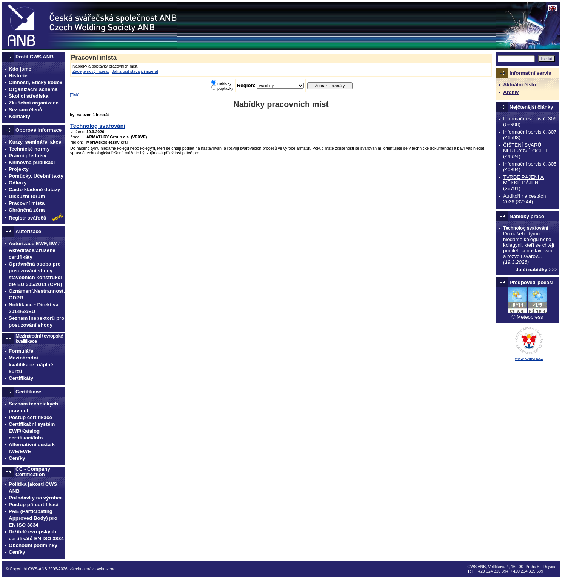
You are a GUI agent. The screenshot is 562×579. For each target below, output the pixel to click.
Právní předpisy (27, 155)
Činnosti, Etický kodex (35, 82)
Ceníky (17, 458)
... (202, 153)
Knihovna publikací (32, 162)
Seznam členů (25, 109)
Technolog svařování (525, 228)
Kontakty (19, 116)
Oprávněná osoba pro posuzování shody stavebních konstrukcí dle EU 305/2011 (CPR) (35, 274)
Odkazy (17, 183)
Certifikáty (21, 378)
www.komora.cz (529, 358)
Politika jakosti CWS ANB (33, 487)
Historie (18, 75)
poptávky (225, 88)
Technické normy (29, 149)
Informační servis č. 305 (529, 164)
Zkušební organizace (34, 103)
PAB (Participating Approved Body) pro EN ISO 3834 (33, 518)
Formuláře (21, 351)
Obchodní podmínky (33, 545)
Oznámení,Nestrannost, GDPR (37, 294)
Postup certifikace (30, 417)
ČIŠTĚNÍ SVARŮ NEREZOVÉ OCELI (525, 148)
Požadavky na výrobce (36, 498)
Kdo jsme (20, 69)
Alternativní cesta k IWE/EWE (32, 448)
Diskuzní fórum (27, 196)
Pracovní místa (27, 203)
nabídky (224, 83)
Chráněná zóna (27, 210)
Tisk (74, 94)
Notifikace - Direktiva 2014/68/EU (34, 308)
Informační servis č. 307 (529, 132)
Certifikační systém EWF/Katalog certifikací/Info (32, 431)
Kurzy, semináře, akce (35, 142)
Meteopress (530, 317)
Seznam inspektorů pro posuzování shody (36, 321)
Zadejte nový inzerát (90, 71)
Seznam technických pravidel (33, 407)
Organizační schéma (33, 89)
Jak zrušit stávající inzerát (135, 71)
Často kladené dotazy (34, 189)
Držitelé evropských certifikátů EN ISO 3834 (36, 535)
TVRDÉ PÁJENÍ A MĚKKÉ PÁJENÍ (523, 180)
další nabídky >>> (537, 269)
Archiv (511, 92)
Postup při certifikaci (34, 504)
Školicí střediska (28, 96)
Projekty (19, 169)
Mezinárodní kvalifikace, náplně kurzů (31, 364)
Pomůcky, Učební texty (36, 176)
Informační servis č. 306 (529, 118)
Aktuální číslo (519, 85)
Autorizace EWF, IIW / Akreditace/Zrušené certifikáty (34, 250)
